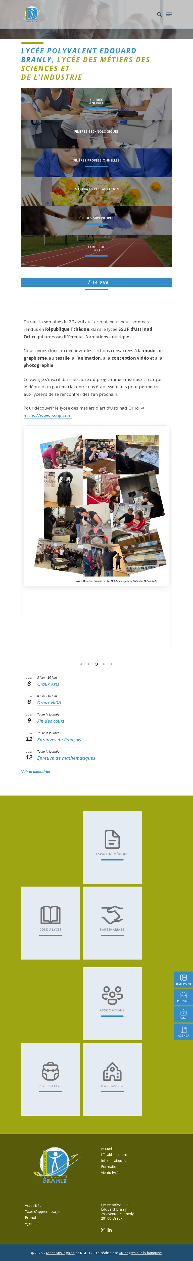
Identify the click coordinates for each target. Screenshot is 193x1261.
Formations (110, 1166)
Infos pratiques (113, 1160)
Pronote (31, 1217)
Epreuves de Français (59, 740)
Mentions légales (60, 1252)
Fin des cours (50, 721)
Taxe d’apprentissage (42, 1211)
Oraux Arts (48, 684)
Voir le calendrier (36, 772)
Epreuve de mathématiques (66, 758)
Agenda (31, 1223)
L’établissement (114, 1154)
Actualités (33, 1205)
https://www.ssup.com (48, 415)
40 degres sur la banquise (140, 1252)
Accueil (107, 1148)
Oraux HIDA (49, 702)
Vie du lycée (111, 1172)
